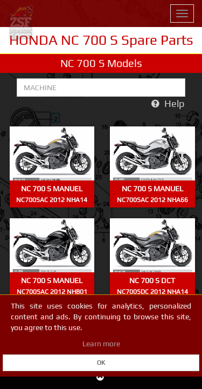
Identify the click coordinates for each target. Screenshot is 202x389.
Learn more (101, 343)
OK (101, 362)
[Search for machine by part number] (101, 87)
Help (167, 103)
